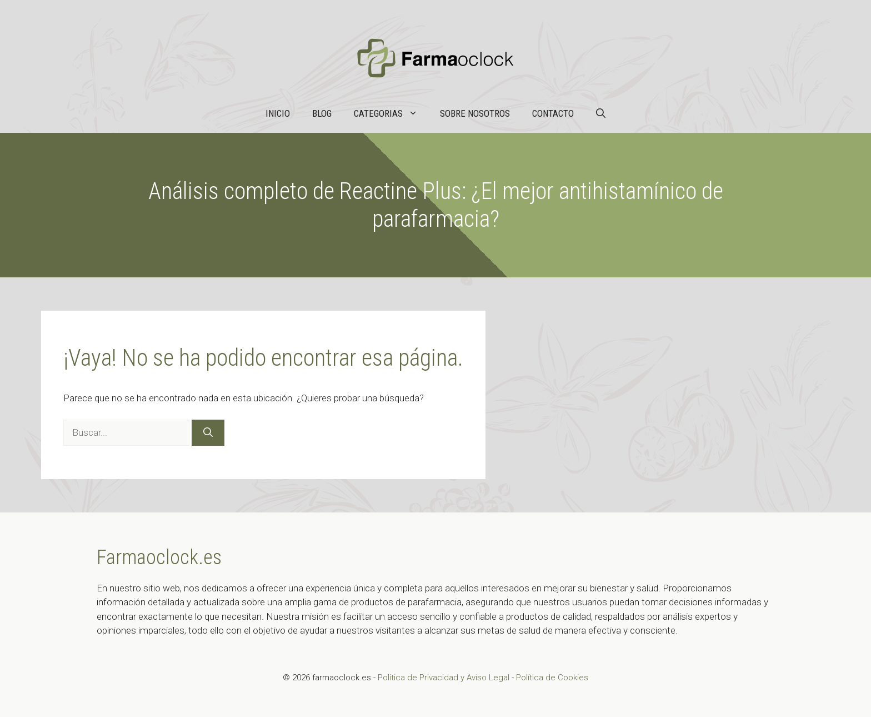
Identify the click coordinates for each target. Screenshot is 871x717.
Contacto (553, 113)
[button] (601, 113)
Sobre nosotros (475, 113)
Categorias (391, 113)
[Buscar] (208, 433)
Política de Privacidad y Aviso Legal (445, 678)
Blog (322, 113)
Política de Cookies (552, 678)
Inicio (278, 113)
